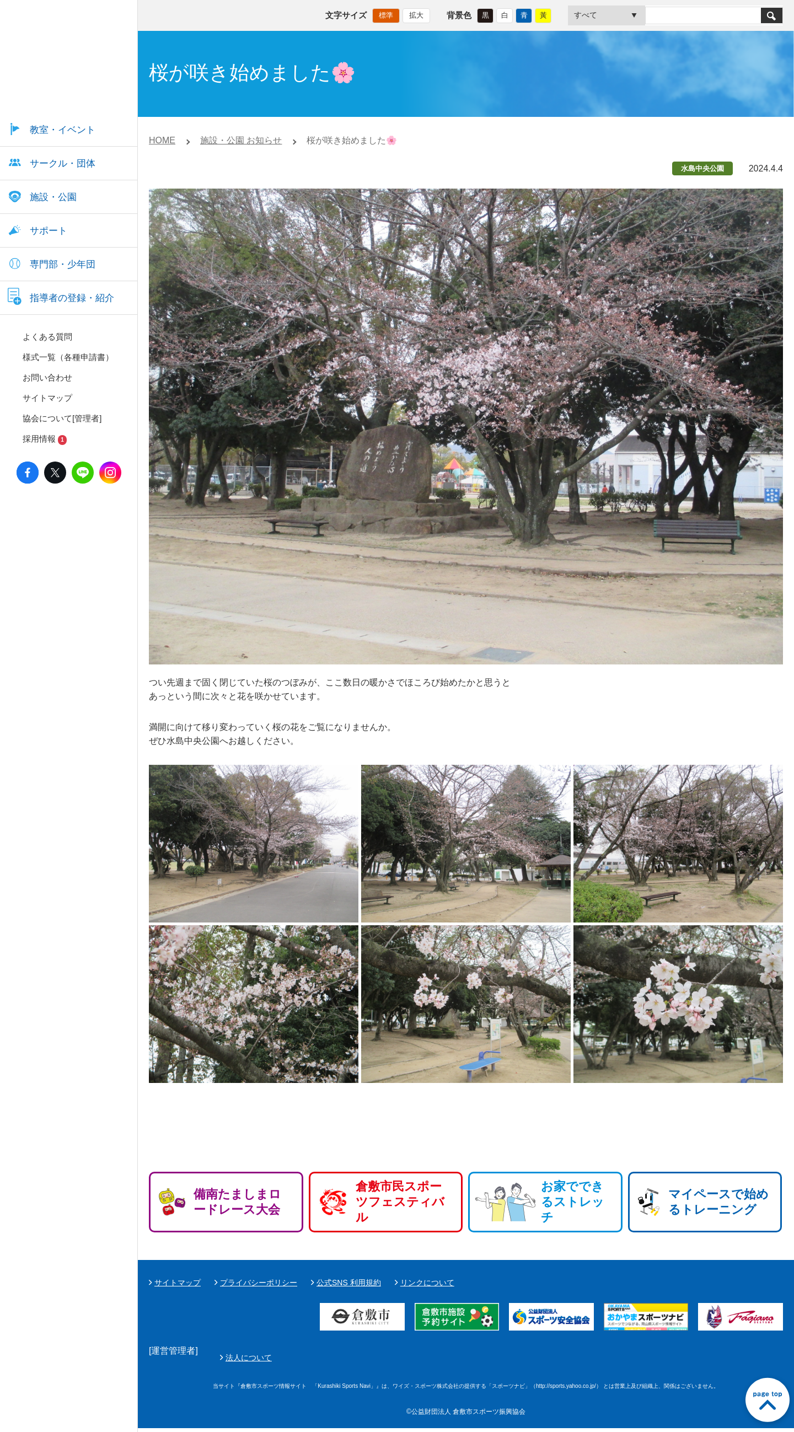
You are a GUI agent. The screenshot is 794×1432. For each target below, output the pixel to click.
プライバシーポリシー (258, 1282)
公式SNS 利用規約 (348, 1282)
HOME (162, 140)
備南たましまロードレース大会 (237, 1201)
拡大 (416, 14)
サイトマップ (177, 1282)
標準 (386, 14)
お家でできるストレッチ (572, 1201)
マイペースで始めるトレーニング (718, 1201)
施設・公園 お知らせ (241, 140)
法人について (509, 1359)
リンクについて (427, 1282)
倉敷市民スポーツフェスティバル (400, 1201)
